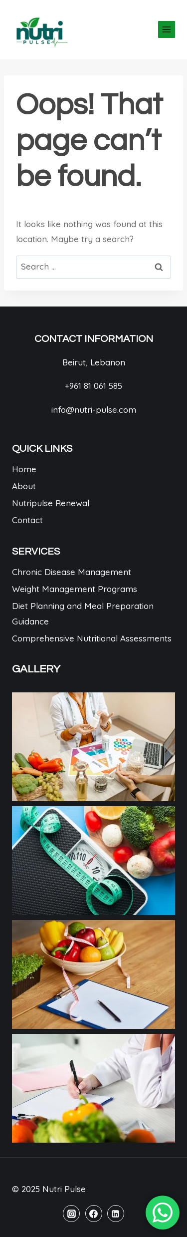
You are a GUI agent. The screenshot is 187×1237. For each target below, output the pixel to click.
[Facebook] (93, 1213)
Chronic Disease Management (71, 572)
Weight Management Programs (74, 589)
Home (24, 469)
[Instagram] (71, 1213)
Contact (27, 520)
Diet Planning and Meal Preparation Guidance (83, 613)
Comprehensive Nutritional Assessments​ (92, 638)
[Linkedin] (115, 1213)
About (24, 486)
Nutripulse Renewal (50, 503)
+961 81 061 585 (93, 385)
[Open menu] (166, 29)
